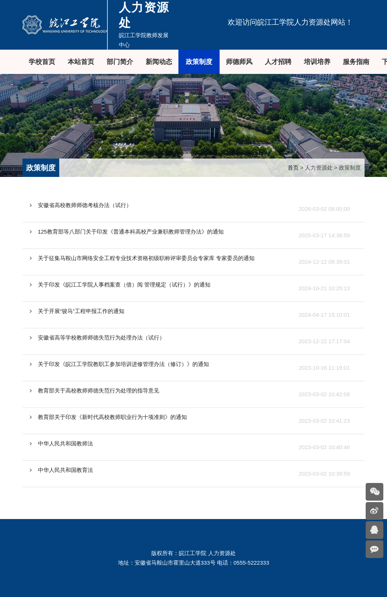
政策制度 (199, 61)
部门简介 (120, 61)
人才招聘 (278, 61)
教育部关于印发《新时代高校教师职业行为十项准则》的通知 (108, 417)
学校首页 (42, 61)
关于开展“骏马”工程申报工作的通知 (77, 311)
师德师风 (239, 61)
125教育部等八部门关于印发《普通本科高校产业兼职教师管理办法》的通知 (127, 231)
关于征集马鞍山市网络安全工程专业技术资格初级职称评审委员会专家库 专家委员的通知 (142, 258)
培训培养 (317, 61)
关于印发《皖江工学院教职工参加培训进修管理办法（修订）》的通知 (119, 364)
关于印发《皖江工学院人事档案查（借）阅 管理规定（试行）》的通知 (120, 284)
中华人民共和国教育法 (61, 470)
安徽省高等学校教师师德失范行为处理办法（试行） (97, 337)
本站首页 (81, 61)
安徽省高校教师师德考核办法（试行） (81, 205)
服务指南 (356, 61)
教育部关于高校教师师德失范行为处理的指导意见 (94, 390)
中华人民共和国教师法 (61, 443)
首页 (293, 167)
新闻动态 (159, 61)
